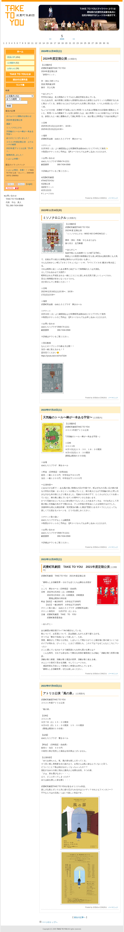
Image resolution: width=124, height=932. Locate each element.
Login (29, 184)
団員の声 (11, 57)
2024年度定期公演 (14, 120)
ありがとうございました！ (18, 138)
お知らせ (11, 68)
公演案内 (11, 63)
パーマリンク (113, 198)
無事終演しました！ (15, 155)
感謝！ (9, 124)
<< (50, 39)
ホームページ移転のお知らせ (18, 116)
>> (74, 39)
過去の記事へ (80, 917)
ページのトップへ (48, 922)
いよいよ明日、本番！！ (17, 170)
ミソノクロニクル (14, 127)
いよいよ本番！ (13, 159)
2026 (62, 39)
